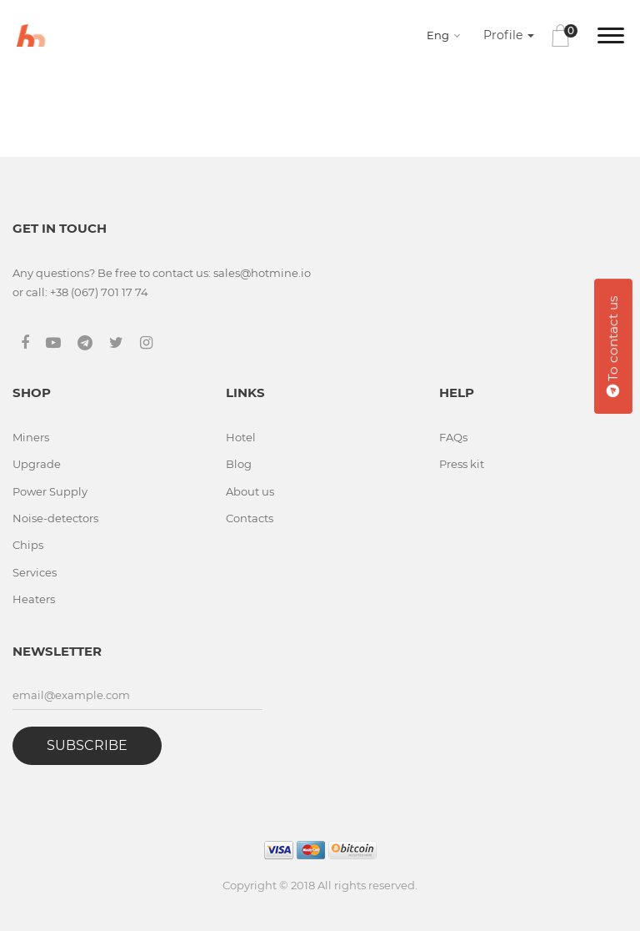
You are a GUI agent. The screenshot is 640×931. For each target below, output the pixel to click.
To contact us (613, 346)
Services (34, 572)
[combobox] (446, 35)
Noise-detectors (55, 518)
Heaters (33, 599)
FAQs (453, 437)
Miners (30, 437)
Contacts (249, 518)
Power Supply (50, 491)
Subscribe (87, 745)
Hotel (241, 437)
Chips (27, 544)
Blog (239, 464)
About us (250, 491)
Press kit (461, 464)
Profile (508, 35)
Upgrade (36, 464)
